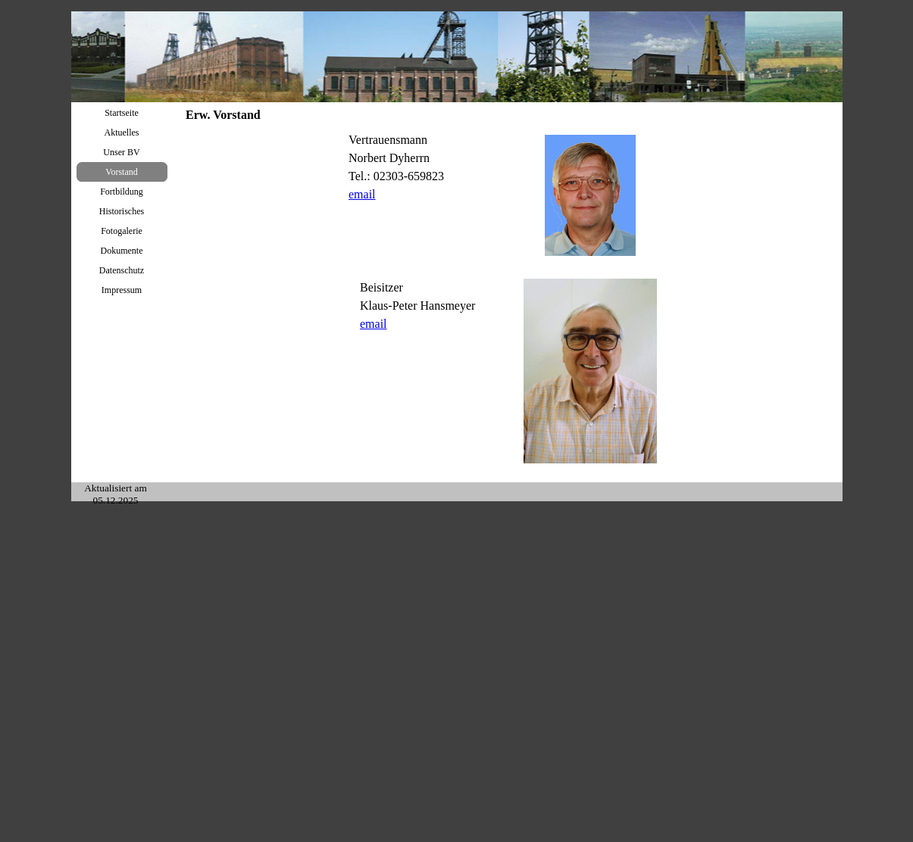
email (362, 194)
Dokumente (122, 250)
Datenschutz (121, 270)
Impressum (122, 290)
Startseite (122, 113)
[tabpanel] (427, 175)
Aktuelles (122, 132)
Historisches (121, 211)
